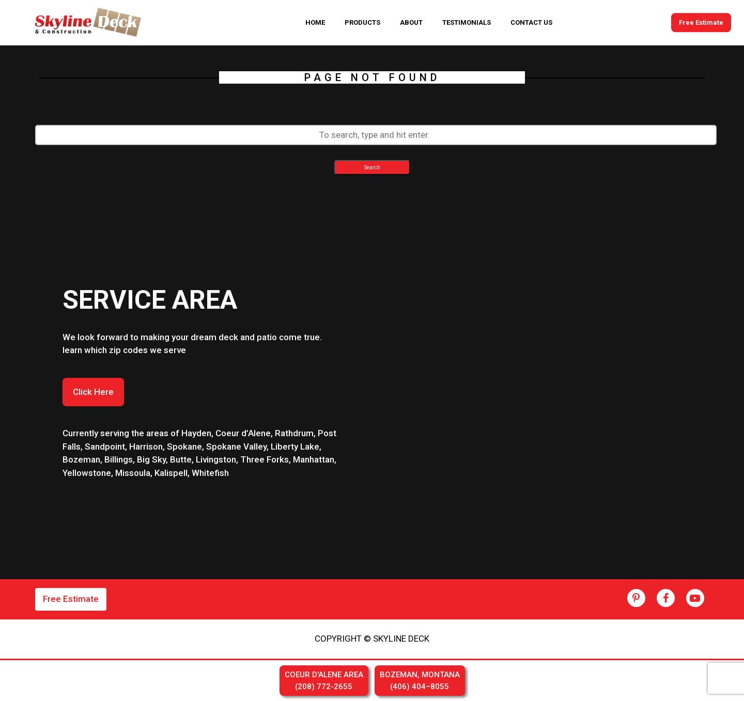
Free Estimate (701, 22)
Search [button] (372, 167)
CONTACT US (531, 22)
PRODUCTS (362, 22)
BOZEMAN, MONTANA (420, 681)
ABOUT (411, 22)
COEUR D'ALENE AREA (324, 681)
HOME (315, 22)
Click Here (93, 392)
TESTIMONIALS (466, 22)
